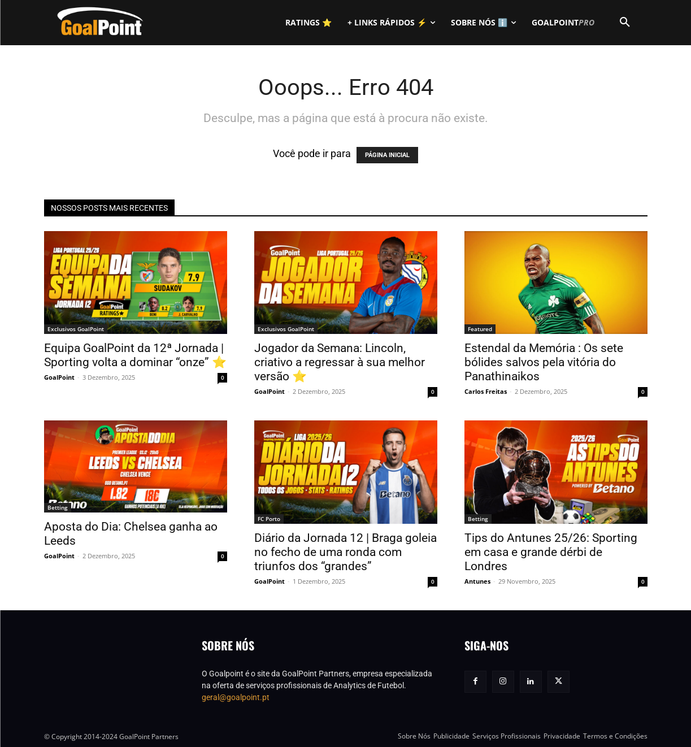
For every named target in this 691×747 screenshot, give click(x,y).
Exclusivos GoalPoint (75, 329)
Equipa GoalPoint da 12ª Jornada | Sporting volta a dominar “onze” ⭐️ (135, 355)
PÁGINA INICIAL (387, 155)
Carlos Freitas (485, 391)
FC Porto (269, 519)
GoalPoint (59, 377)
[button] (624, 22)
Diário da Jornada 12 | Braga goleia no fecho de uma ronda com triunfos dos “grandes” (345, 552)
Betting (57, 507)
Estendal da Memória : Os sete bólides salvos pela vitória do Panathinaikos (543, 362)
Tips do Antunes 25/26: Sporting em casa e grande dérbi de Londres (550, 552)
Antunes (477, 581)
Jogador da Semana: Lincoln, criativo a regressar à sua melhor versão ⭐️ (339, 362)
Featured (480, 329)
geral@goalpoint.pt (236, 697)
